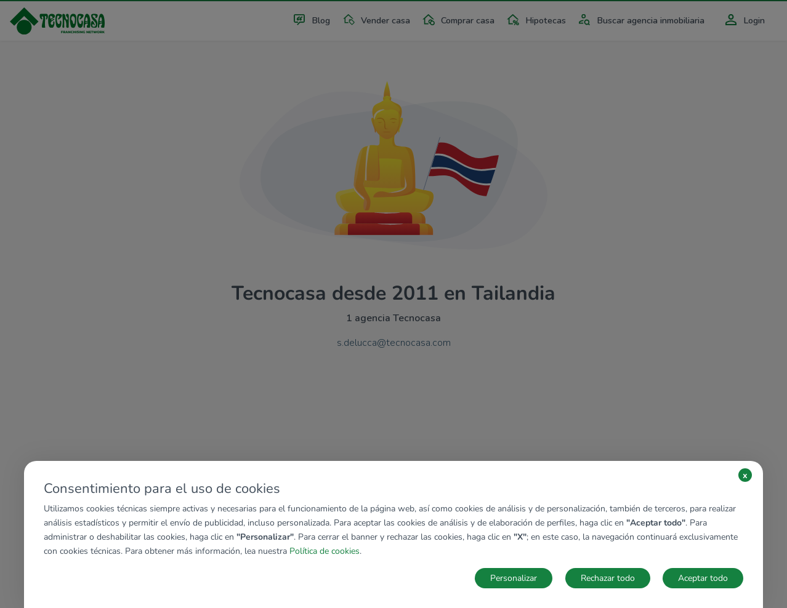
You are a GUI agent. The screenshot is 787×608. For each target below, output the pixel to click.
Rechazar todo (608, 578)
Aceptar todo (703, 578)
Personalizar (513, 578)
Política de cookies (324, 551)
